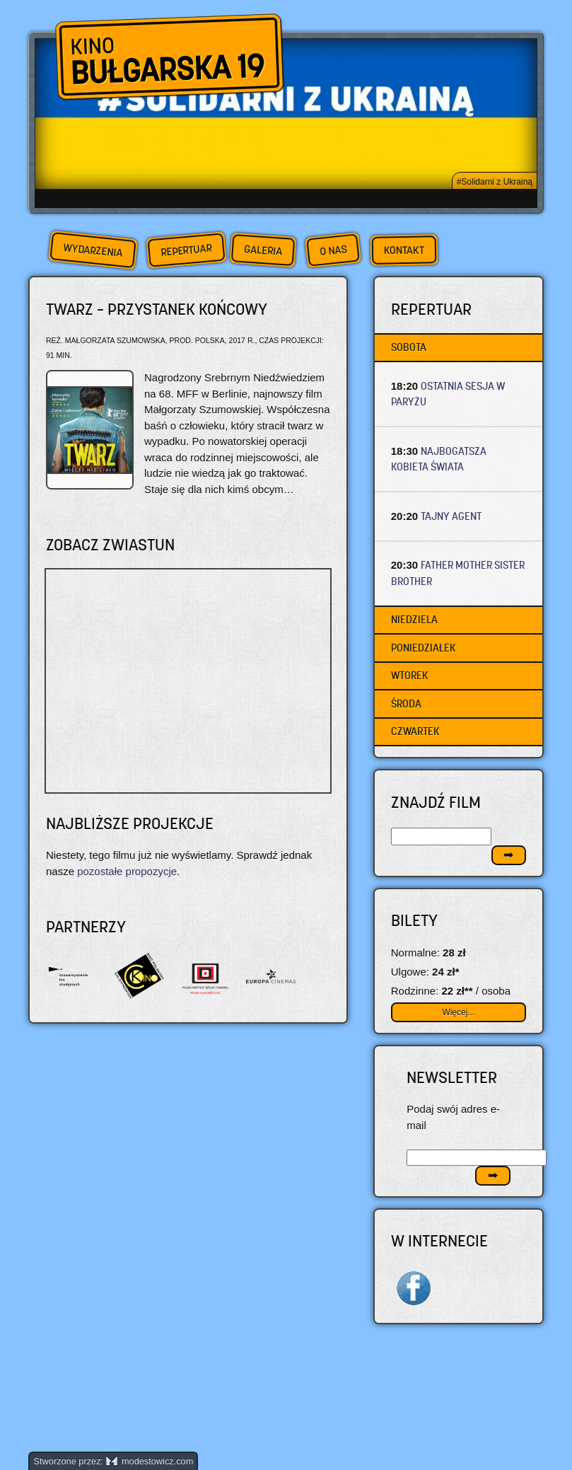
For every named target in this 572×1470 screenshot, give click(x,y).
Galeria (262, 250)
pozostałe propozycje (127, 871)
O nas (333, 250)
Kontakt (403, 250)
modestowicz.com (150, 1461)
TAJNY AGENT (451, 516)
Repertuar (186, 250)
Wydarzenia (92, 250)
